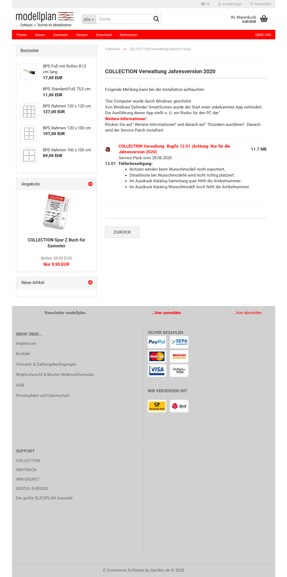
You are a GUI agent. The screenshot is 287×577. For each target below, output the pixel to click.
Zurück (122, 232)
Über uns (263, 35)
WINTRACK (26, 469)
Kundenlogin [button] (230, 4)
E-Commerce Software (123, 570)
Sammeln (60, 35)
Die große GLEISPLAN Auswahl (44, 498)
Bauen (40, 35)
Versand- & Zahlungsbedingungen (46, 364)
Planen (22, 35)
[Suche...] (89, 19)
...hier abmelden (247, 312)
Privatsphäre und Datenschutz (43, 395)
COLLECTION (28, 460)
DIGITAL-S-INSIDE (32, 488)
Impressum (26, 343)
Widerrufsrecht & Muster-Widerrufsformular (55, 374)
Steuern (82, 35)
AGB (20, 385)
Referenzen (128, 35)
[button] (205, 4)
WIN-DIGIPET (28, 479)
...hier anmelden (166, 312)
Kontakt (23, 353)
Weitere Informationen (125, 118)
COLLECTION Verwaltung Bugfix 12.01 (155, 146)
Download (104, 35)
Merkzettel (260, 4)
